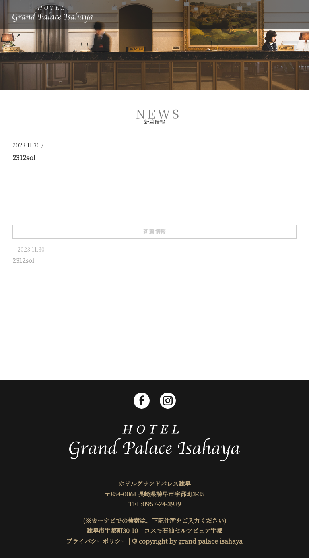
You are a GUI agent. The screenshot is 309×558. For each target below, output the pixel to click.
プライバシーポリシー (96, 541)
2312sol (23, 260)
